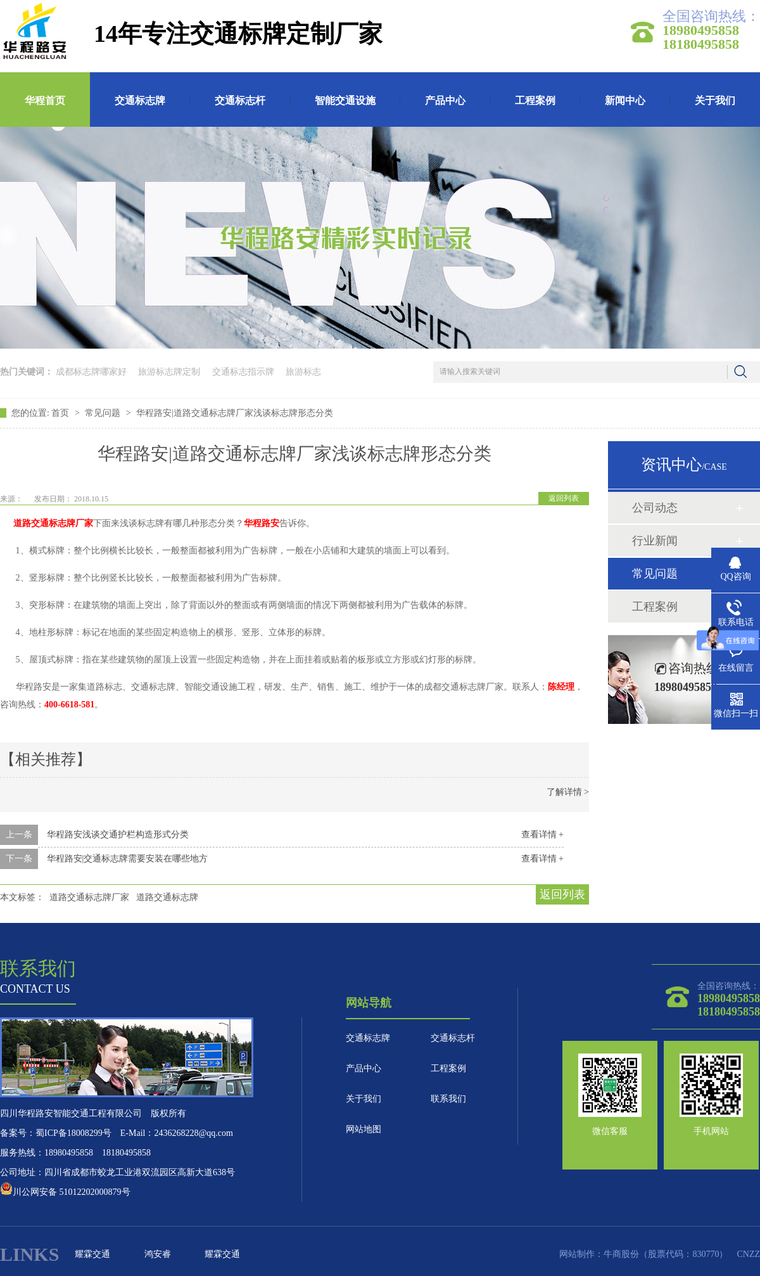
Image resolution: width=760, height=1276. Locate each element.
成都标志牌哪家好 (91, 372)
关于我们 (715, 100)
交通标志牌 (140, 100)
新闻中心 (625, 100)
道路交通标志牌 (167, 897)
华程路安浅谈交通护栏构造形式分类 (118, 834)
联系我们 (448, 1099)
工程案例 (535, 100)
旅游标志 (303, 372)
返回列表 (563, 498)
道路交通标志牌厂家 (89, 897)
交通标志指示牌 (243, 372)
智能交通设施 (345, 100)
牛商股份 (621, 1254)
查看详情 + (542, 834)
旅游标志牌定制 (169, 372)
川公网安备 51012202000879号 (65, 1192)
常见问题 (104, 413)
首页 (61, 413)
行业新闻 (655, 540)
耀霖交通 (92, 1254)
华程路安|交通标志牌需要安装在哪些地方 (127, 858)
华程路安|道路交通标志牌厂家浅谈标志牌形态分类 (234, 413)
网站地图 (363, 1129)
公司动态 (655, 507)
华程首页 (45, 100)
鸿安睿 (157, 1254)
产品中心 (445, 100)
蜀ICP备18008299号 (73, 1133)
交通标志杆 (240, 100)
